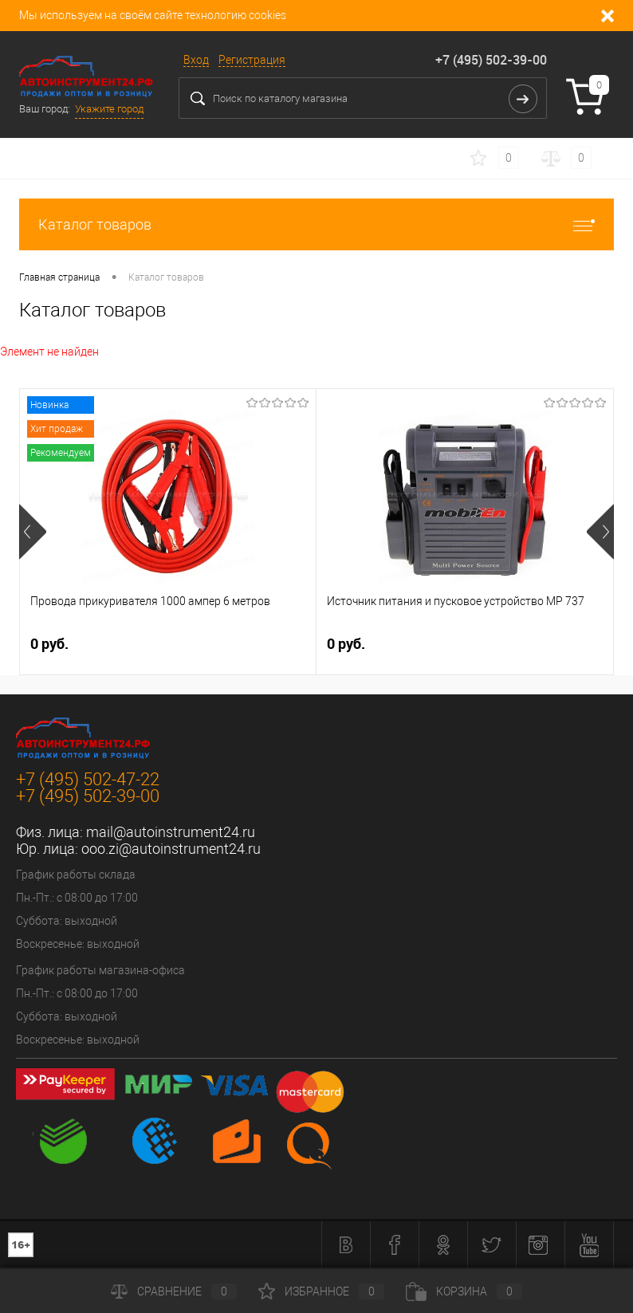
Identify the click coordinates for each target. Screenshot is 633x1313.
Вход (196, 59)
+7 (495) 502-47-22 (87, 779)
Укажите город (109, 109)
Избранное (321, 1291)
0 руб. (49, 643)
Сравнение (174, 1291)
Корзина (464, 1291)
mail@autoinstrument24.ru (170, 832)
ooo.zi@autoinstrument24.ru (171, 848)
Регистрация (251, 59)
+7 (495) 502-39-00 (491, 60)
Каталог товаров (316, 224)
